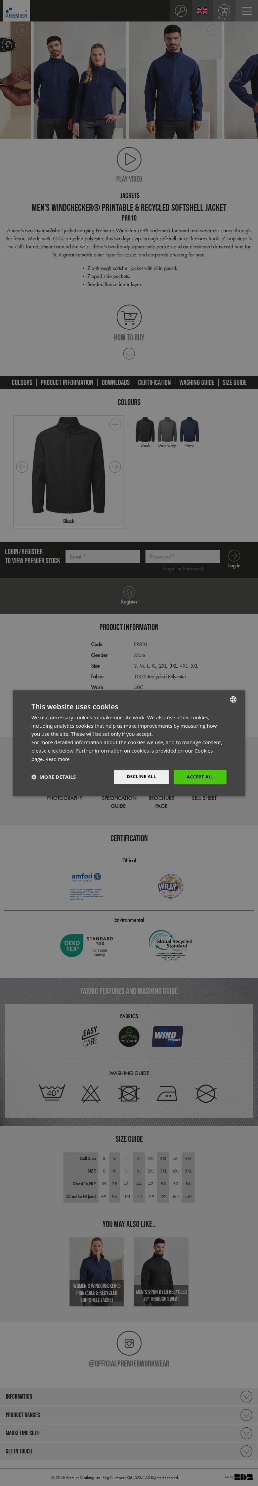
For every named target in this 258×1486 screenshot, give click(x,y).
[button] (53, 777)
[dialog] (129, 743)
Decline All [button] (139, 777)
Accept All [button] (199, 777)
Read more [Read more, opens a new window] (58, 758)
